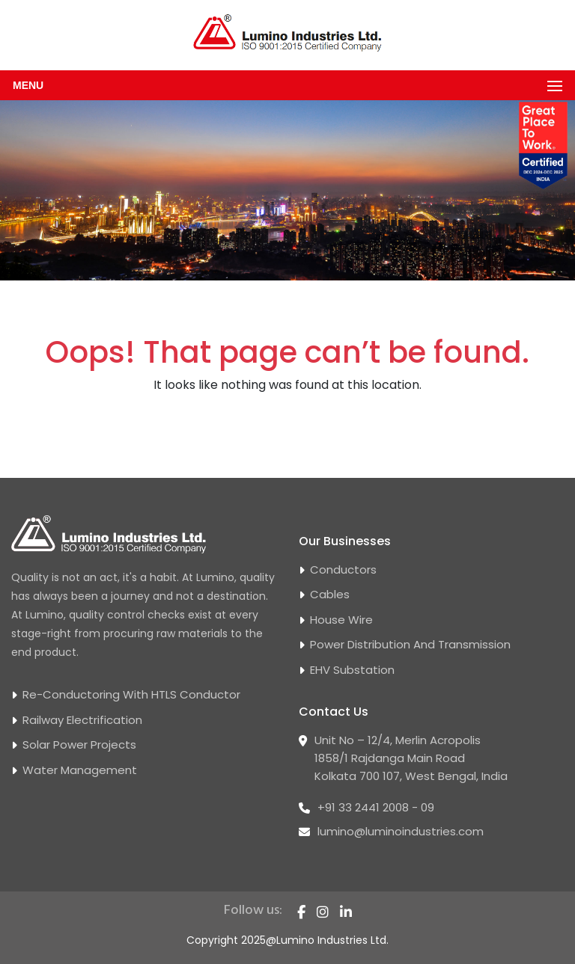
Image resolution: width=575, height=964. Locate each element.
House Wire (341, 619)
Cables (330, 594)
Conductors (343, 569)
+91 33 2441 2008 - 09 (375, 807)
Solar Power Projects (79, 744)
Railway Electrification (82, 720)
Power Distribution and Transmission (410, 644)
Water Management (79, 770)
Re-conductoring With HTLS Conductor (131, 694)
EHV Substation (352, 670)
